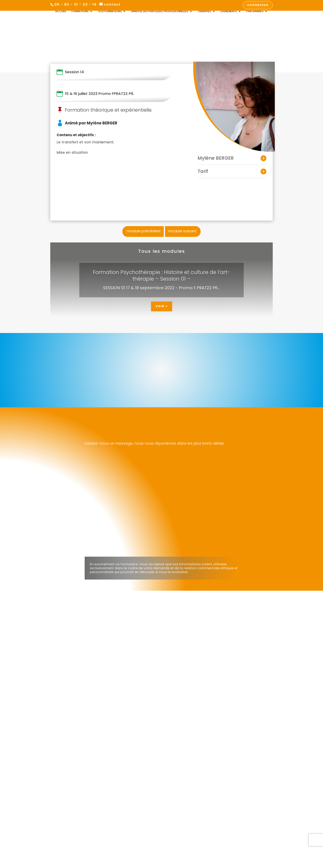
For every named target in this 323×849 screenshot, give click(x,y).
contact (112, 4)
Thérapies (204, 11)
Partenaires (254, 11)
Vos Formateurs (110, 11)
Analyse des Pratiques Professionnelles (159, 11)
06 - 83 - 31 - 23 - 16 (75, 4)
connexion (257, 5)
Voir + (162, 306)
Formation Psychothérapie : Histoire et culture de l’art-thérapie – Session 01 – (161, 276)
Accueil (60, 11)
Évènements (229, 11)
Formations (80, 11)
